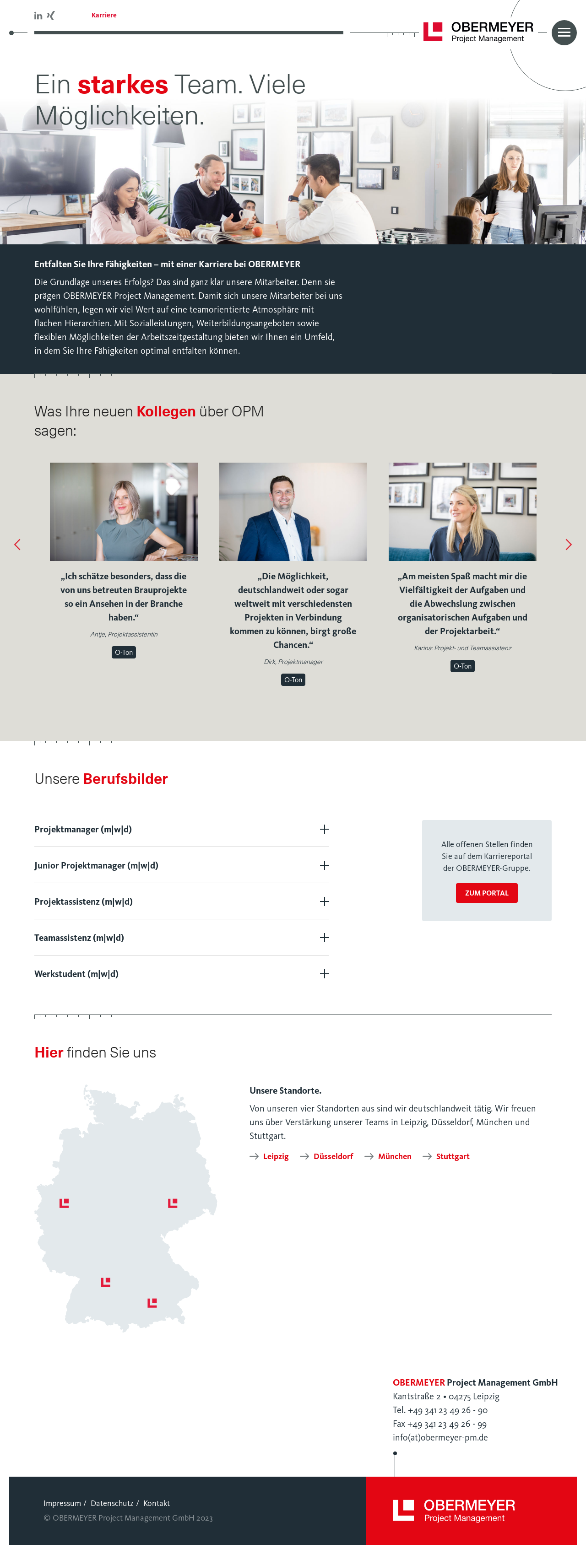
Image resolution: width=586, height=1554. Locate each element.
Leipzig (276, 1156)
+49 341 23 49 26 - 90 (448, 1410)
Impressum (62, 1503)
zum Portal (487, 893)
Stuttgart (453, 1156)
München (395, 1156)
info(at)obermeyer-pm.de (440, 1437)
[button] (17, 545)
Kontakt (156, 1503)
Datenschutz (112, 1503)
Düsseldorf (333, 1156)
